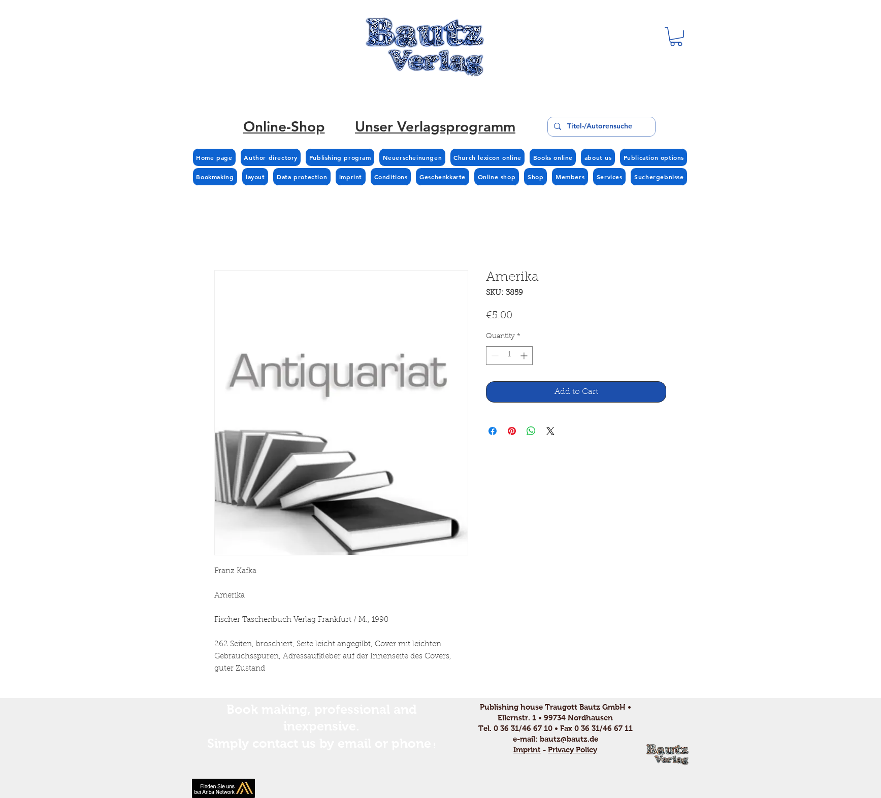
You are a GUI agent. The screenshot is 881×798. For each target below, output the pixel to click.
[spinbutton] (509, 355)
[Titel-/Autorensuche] (600, 126)
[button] (676, 36)
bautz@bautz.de (569, 739)
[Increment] (524, 355)
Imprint (527, 749)
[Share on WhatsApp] (531, 431)
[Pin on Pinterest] (512, 431)
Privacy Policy (572, 749)
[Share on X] (550, 431)
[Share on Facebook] (492, 431)
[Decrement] (493, 355)
